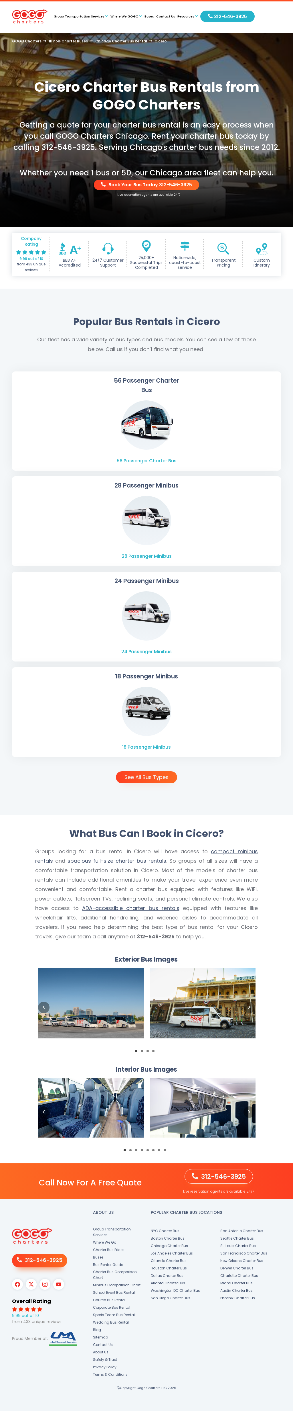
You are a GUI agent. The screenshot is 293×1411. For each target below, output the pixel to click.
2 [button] (143, 1053)
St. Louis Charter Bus (238, 1245)
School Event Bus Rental (114, 1292)
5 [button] (149, 1152)
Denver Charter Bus (237, 1268)
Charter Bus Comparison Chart (115, 1274)
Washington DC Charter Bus (175, 1290)
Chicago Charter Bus (169, 1245)
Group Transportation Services (112, 1232)
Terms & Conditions (110, 1374)
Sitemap (100, 1337)
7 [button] (161, 1152)
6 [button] (155, 1152)
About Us (100, 1352)
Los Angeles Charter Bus (172, 1253)
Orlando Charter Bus (169, 1260)
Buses (149, 16)
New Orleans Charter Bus (241, 1260)
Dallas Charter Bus (167, 1275)
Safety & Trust (105, 1359)
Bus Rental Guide (108, 1264)
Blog (97, 1329)
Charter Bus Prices (108, 1249)
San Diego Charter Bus (170, 1297)
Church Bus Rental (109, 1300)
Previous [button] (44, 1007)
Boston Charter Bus (168, 1238)
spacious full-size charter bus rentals (117, 860)
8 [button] (166, 1152)
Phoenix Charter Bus (237, 1297)
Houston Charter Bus (169, 1268)
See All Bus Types (146, 777)
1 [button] (138, 1053)
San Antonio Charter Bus (241, 1230)
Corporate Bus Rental (111, 1307)
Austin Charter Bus (236, 1290)
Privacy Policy (104, 1367)
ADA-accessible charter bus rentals (130, 908)
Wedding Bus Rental (111, 1322)
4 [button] (155, 1053)
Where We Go (104, 1242)
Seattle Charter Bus (237, 1238)
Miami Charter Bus (236, 1283)
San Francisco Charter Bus (243, 1253)
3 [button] (149, 1053)
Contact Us (165, 16)
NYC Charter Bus (165, 1230)
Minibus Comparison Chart (116, 1285)
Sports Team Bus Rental (114, 1314)
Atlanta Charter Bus (168, 1283)
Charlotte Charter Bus (239, 1275)
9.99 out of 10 (31, 258)
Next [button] (249, 1007)
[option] (91, 1007)
